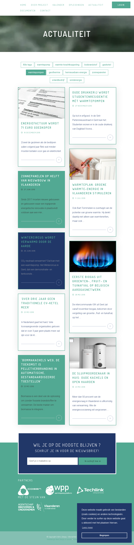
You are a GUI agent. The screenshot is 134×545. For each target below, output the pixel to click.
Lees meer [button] (87, 527)
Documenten (28, 10)
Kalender (58, 5)
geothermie (54, 72)
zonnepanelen (99, 72)
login (121, 5)
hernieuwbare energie (76, 72)
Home (23, 5)
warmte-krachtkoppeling (67, 64)
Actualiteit (96, 5)
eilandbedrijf (58, 80)
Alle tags (27, 64)
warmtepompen (36, 72)
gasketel (106, 64)
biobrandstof (90, 64)
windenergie (76, 80)
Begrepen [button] (104, 535)
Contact (45, 10)
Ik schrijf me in (93, 461)
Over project (39, 5)
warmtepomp (43, 64)
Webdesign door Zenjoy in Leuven (59, 539)
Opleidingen (76, 5)
